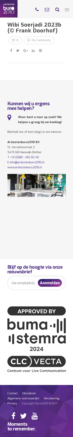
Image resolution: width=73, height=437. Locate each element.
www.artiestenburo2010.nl (24, 167)
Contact (12, 393)
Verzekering (52, 398)
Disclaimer (29, 393)
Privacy (12, 403)
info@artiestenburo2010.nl (27, 162)
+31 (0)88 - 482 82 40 (24, 157)
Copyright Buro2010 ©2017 (39, 403)
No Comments (39, 40)
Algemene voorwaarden (23, 398)
